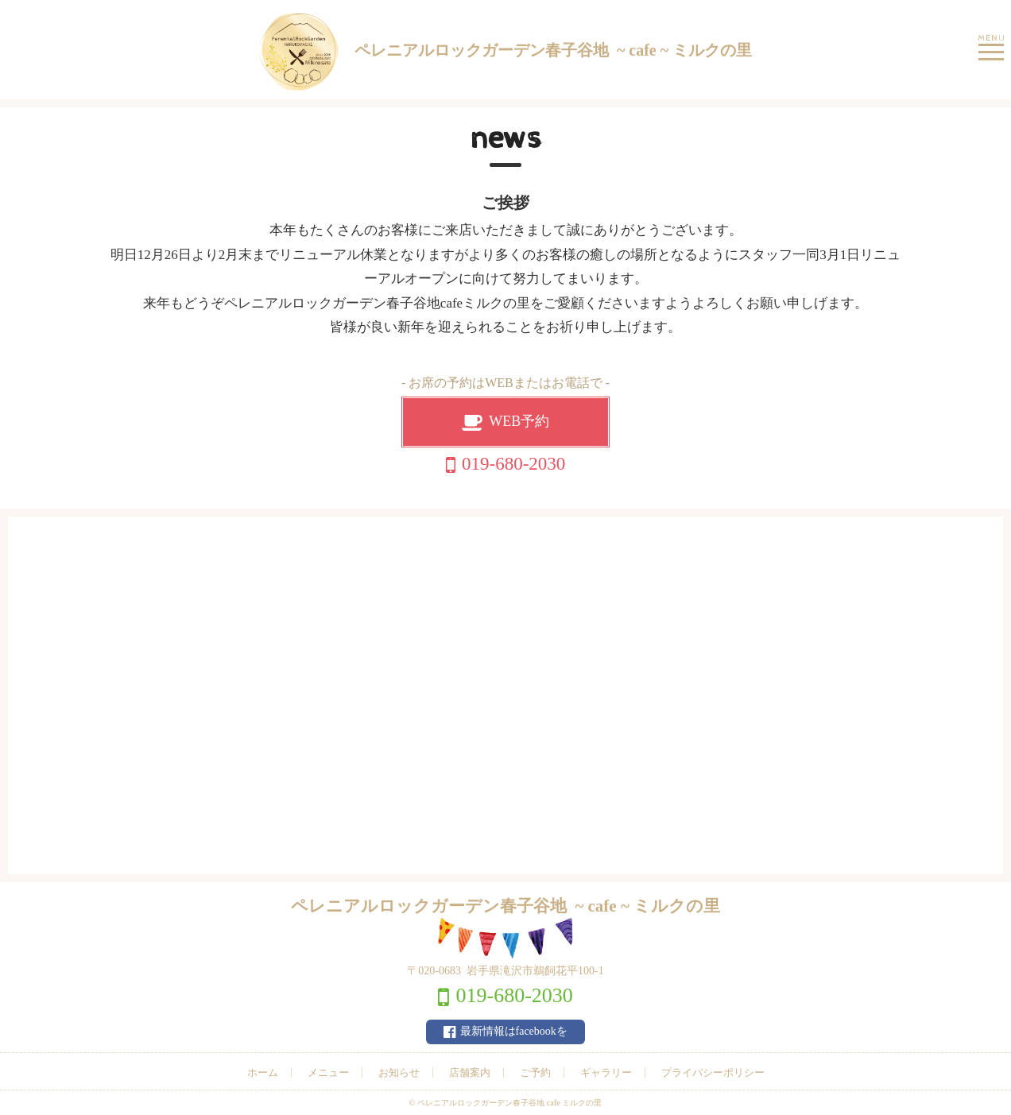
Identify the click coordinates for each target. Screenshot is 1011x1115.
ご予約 (535, 1072)
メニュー (328, 1072)
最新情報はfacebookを (513, 1031)
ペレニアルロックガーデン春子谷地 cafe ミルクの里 (509, 1102)
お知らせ (399, 1072)
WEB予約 (519, 421)
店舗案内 (469, 1072)
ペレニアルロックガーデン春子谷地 (505, 52)
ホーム (262, 1072)
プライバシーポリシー (713, 1072)
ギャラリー (606, 1072)
